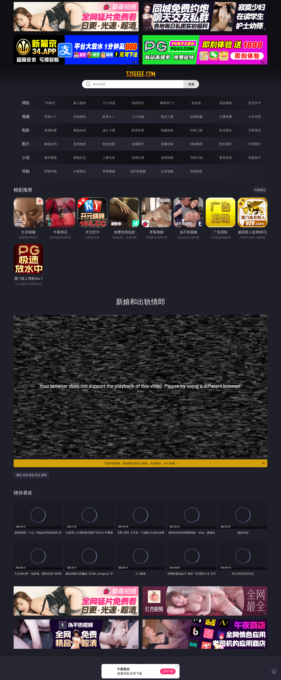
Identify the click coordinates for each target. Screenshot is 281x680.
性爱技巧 (254, 157)
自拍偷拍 (79, 116)
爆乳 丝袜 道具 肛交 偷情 (31, 475)
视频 (26, 116)
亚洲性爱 (50, 130)
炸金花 (196, 103)
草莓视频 (109, 171)
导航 (26, 171)
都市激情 (50, 157)
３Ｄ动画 (138, 116)
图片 (26, 143)
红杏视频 (167, 171)
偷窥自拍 (50, 144)
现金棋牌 (225, 103)
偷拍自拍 (79, 130)
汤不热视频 (138, 171)
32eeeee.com (140, 74)
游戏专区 (138, 103)
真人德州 (79, 103)
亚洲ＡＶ (50, 116)
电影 (26, 130)
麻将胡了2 (167, 103)
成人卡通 (109, 130)
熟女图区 (225, 144)
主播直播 (225, 116)
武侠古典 (138, 157)
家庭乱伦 (79, 157)
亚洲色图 (79, 144)
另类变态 (254, 130)
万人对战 (109, 103)
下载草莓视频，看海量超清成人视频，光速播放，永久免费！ (184, 463)
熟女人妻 (167, 116)
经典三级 (196, 130)
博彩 (26, 102)
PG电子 (50, 103)
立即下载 (167, 671)
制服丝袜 (167, 130)
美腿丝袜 (167, 144)
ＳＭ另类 (254, 116)
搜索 (191, 84)
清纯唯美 (196, 144)
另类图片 (254, 144)
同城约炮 (50, 171)
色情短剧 (196, 171)
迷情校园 (167, 157)
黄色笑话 (225, 157)
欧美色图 (109, 144)
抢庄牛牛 (254, 103)
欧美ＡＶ (109, 116)
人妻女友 (109, 157)
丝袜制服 (196, 116)
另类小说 (196, 157)
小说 (26, 157)
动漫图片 (138, 144)
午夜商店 (79, 171)
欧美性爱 (138, 130)
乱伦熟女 (225, 130)
